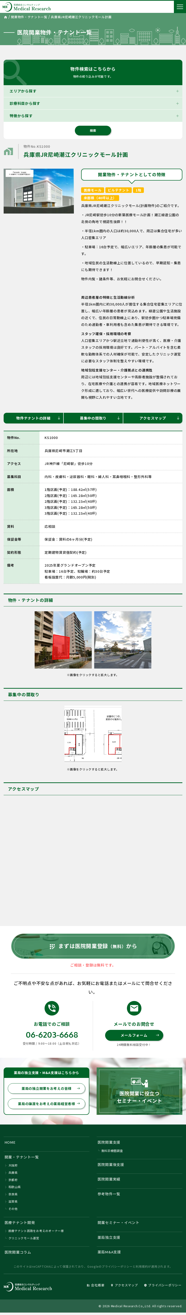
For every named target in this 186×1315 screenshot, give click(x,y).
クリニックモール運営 (23, 1240)
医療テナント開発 (20, 1224)
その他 (13, 1210)
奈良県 (13, 1196)
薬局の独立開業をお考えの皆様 (51, 1089)
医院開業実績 (109, 1180)
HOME (10, 1143)
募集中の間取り (100, 418)
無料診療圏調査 (112, 1152)
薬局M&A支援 (109, 1254)
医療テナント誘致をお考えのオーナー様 (36, 1233)
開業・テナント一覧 (22, 1158)
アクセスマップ (160, 418)
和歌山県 (14, 1189)
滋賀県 (13, 1203)
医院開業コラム (18, 1254)
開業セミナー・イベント (119, 1224)
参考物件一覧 (109, 1195)
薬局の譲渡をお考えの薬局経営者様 (49, 1104)
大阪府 (13, 1167)
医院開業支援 (109, 1143)
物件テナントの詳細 (38, 418)
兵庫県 (13, 1174)
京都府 (13, 1181)
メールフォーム (140, 1036)
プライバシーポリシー (117, 1269)
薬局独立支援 (109, 1239)
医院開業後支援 (111, 1165)
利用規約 (142, 1269)
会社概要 (95, 1287)
